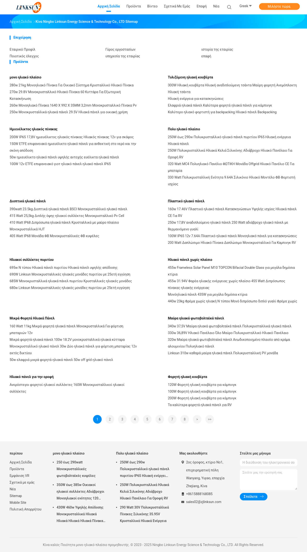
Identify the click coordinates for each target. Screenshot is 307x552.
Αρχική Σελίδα (21, 462)
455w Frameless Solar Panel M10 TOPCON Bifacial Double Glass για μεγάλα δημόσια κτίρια (231, 271)
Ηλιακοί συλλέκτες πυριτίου (32, 260)
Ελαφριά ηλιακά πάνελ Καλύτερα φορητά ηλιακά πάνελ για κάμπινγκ (220, 105)
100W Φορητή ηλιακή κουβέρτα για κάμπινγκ (202, 391)
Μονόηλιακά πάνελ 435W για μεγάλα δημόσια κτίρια (207, 294)
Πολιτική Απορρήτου (25, 509)
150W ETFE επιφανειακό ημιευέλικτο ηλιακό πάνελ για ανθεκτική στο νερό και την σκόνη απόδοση (73, 147)
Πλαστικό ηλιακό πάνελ (186, 201)
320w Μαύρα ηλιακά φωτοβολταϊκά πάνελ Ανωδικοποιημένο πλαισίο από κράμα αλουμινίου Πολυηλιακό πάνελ (229, 343)
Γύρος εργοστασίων (121, 49)
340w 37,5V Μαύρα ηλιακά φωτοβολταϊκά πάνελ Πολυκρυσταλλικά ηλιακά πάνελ (229, 326)
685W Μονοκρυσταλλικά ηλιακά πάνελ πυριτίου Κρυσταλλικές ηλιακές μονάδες (71, 281)
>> (210, 419)
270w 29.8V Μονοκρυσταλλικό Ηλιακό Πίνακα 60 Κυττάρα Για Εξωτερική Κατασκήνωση (65, 95)
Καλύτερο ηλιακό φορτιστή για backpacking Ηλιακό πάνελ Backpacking (222, 112)
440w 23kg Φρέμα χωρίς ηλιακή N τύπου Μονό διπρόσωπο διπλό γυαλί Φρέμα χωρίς (232, 301)
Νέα (13, 489)
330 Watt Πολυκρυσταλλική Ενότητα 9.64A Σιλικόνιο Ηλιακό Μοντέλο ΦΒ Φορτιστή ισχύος (231, 180)
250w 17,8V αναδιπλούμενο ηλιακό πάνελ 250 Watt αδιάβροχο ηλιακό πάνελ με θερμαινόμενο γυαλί (228, 226)
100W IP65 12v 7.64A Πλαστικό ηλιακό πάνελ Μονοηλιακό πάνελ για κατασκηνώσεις (232, 236)
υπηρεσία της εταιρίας (123, 56)
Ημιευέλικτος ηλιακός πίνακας (34, 129)
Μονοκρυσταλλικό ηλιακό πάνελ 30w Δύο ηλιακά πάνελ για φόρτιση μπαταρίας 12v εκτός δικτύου (73, 349)
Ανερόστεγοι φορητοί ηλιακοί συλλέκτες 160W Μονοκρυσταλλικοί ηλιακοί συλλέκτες (67, 388)
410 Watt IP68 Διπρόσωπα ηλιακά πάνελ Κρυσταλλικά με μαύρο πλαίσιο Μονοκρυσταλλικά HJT (64, 226)
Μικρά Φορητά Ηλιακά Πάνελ (32, 318)
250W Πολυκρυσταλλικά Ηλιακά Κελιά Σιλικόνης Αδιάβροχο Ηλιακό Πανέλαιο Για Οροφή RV (230, 154)
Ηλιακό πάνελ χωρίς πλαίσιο (190, 260)
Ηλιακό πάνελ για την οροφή (32, 377)
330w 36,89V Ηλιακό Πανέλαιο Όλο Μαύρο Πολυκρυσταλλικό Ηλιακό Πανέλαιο (228, 333)
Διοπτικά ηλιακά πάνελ (28, 201)
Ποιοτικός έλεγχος (24, 56)
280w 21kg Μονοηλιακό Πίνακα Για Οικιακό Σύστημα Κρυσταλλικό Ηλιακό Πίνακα (72, 85)
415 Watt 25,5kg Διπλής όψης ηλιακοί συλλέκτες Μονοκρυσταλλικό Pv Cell (67, 216)
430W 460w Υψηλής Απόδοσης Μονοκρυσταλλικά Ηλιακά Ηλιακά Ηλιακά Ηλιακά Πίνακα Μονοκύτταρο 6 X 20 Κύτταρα (80, 514)
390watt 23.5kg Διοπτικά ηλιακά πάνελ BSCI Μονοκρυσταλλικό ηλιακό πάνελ (68, 209)
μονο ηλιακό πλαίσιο (25, 77)
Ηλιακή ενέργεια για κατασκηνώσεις (196, 99)
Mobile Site (18, 502)
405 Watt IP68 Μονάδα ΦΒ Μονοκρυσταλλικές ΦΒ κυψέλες (54, 236)
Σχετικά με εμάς (22, 482)
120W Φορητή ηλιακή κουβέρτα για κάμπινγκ (202, 385)
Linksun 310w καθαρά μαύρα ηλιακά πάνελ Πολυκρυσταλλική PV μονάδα (223, 353)
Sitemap (16, 496)
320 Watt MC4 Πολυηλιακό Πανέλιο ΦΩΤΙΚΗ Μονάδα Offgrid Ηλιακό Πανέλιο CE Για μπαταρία (231, 167)
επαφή (206, 56)
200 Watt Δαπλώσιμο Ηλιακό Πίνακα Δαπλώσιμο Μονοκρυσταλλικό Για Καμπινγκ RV (232, 243)
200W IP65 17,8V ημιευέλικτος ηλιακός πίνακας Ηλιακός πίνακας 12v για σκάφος (72, 137)
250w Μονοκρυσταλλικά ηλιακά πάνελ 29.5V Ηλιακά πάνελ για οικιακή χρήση (69, 112)
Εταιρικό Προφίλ (22, 49)
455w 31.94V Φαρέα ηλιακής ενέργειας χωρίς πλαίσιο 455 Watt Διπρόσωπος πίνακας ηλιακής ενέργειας (226, 284)
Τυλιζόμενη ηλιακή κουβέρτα (190, 77)
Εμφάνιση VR (19, 476)
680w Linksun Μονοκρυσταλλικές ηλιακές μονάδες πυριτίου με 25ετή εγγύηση (70, 288)
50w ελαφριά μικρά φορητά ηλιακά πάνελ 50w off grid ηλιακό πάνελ (61, 360)
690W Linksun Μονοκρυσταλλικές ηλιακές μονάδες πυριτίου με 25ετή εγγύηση (70, 274)
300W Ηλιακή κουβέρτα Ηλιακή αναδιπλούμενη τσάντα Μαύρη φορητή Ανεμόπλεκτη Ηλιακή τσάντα (232, 88)
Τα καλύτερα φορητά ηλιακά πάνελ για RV (200, 405)
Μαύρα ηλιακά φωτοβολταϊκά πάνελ (196, 318)
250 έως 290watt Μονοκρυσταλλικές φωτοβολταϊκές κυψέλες (76, 469)
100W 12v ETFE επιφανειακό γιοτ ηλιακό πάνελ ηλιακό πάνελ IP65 (60, 164)
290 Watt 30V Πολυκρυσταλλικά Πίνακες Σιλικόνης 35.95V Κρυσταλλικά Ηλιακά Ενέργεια (144, 514)
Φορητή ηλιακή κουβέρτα (187, 377)
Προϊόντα (17, 469)
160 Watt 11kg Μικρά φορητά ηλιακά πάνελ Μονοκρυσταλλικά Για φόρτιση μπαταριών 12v (66, 329)
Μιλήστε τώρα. (279, 6)
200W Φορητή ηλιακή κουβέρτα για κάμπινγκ (202, 398)
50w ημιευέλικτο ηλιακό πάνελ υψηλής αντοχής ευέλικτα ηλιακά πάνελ (64, 157)
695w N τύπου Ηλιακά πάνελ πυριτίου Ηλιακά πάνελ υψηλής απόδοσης (64, 268)
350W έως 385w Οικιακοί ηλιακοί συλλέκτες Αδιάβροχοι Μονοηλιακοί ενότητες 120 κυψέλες (80, 492)
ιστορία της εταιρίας (217, 49)
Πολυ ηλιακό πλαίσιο (184, 129)
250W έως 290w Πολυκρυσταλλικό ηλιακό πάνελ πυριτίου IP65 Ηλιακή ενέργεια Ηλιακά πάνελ (229, 140)
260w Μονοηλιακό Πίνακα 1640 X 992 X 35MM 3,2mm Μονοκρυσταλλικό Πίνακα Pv (73, 105)
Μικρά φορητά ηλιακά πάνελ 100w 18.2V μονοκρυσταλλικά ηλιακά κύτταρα (67, 340)
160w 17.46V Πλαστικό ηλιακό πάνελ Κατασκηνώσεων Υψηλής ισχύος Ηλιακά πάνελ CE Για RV (232, 212)
